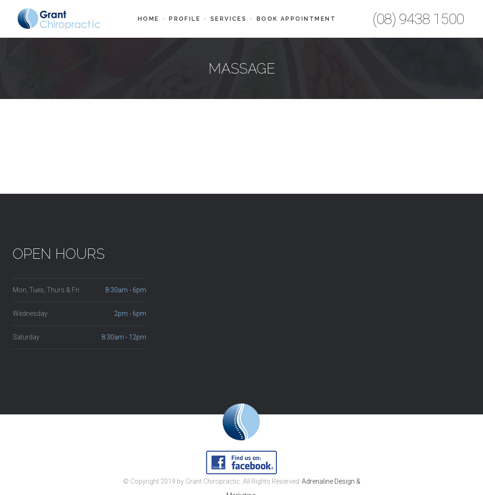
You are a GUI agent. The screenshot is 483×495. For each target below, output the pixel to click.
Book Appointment (296, 19)
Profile (184, 19)
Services (228, 19)
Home (148, 19)
